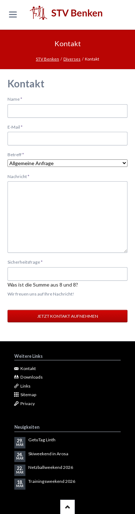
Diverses (72, 59)
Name (17, 99)
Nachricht (18, 176)
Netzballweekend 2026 (50, 467)
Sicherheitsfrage (25, 262)
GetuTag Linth (42, 439)
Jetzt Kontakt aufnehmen (67, 316)
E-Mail (17, 127)
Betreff (17, 154)
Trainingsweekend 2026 (51, 481)
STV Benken (47, 59)
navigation (13, 14)
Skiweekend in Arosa (48, 453)
